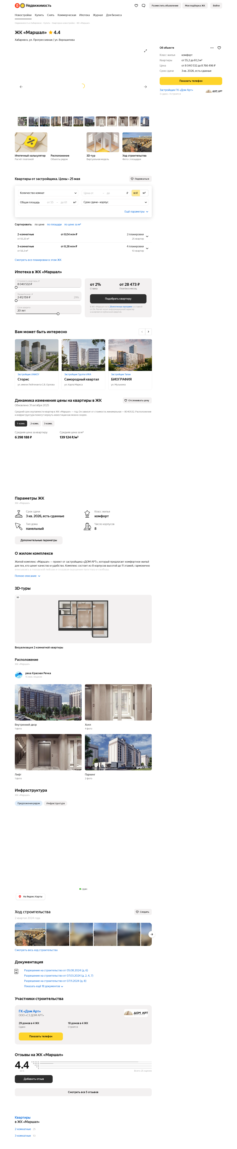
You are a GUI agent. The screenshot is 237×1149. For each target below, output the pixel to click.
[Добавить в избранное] (219, 48)
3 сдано (164, 94)
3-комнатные (23, 1135)
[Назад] (21, 86)
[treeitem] (24, 15)
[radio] (136, 193)
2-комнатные (23, 1129)
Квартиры (22, 1117)
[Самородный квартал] (83, 355)
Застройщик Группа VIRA (77, 374)
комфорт (187, 55)
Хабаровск (21, 39)
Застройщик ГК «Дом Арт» (176, 90)
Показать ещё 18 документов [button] (43, 986)
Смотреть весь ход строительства (36, 950)
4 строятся (175, 94)
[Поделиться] (212, 48)
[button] (143, 6)
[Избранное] (136, 6)
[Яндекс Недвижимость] (35, 5)
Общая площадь (30, 202)
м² (74, 202)
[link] (216, 6)
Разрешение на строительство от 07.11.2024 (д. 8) (55, 981)
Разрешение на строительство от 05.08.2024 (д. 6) (56, 970)
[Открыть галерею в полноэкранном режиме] (145, 50)
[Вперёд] (145, 86)
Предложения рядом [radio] (28, 803)
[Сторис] (36, 355)
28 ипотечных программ (121, 307)
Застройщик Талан (121, 374)
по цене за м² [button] (72, 224)
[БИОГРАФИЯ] (130, 355)
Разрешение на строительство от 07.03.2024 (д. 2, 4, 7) (58, 975)
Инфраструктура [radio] (55, 803)
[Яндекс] (17, 5)
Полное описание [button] (27, 575)
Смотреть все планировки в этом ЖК (38, 260)
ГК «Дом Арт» (30, 1011)
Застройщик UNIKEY (28, 374)
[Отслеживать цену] (137, 400)
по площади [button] (54, 224)
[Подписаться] (140, 179)
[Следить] (143, 912)
